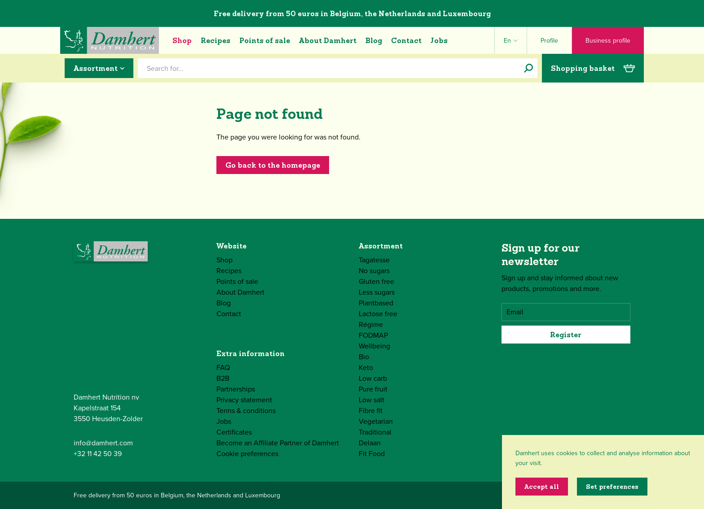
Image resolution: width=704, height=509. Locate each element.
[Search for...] (528, 68)
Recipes (215, 40)
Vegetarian (376, 421)
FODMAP (373, 335)
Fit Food (372, 453)
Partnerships (235, 389)
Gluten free (376, 281)
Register (565, 334)
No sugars (374, 270)
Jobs (439, 40)
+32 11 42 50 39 (98, 453)
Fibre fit (371, 410)
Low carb (373, 378)
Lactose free (378, 314)
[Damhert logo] (109, 40)
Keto (366, 367)
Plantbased (376, 303)
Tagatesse (374, 260)
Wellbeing (374, 346)
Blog (373, 40)
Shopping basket (593, 68)
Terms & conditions (246, 410)
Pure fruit (373, 389)
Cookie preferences (247, 453)
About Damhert (327, 40)
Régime (371, 324)
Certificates (234, 432)
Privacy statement (244, 400)
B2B (222, 378)
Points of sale (264, 40)
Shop (182, 40)
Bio (364, 357)
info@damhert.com (103, 443)
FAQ (223, 367)
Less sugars (377, 292)
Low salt (371, 400)
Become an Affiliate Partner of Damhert (277, 443)
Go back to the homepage (272, 165)
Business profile (607, 40)
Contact (406, 40)
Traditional (375, 432)
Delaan (370, 443)
